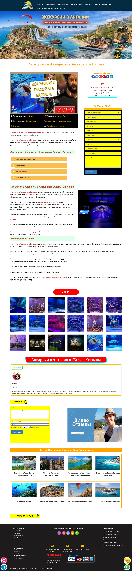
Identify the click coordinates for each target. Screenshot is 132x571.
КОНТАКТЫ (106, 4)
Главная (40, 4)
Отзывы (73, 4)
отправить (90, 171)
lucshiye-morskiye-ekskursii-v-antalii (51, 8)
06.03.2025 (17, 367)
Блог (97, 4)
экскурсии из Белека (30, 135)
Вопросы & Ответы (86, 4)
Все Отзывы (18, 402)
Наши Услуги (62, 4)
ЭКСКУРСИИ (50, 4)
